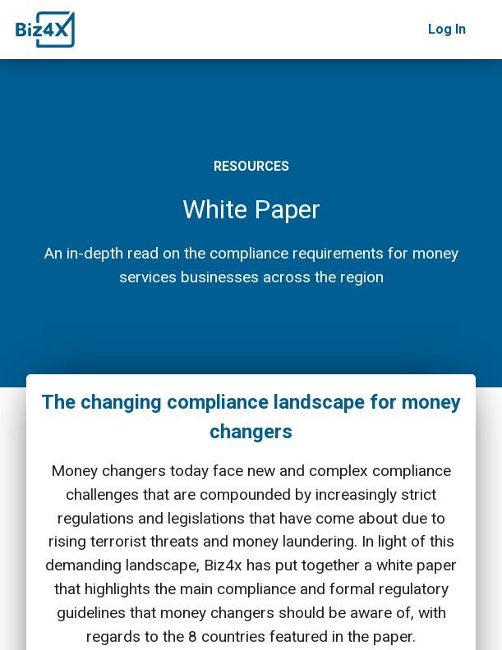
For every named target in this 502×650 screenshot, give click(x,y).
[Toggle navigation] (484, 29)
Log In (447, 29)
